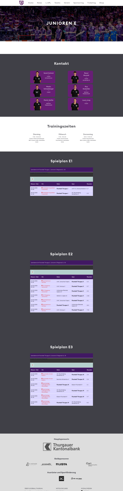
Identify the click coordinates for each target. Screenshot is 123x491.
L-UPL (48, 3)
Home (30, 3)
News (39, 3)
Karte (36, 142)
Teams (57, 3)
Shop (101, 3)
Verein (67, 3)
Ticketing (91, 3)
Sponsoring (78, 3)
